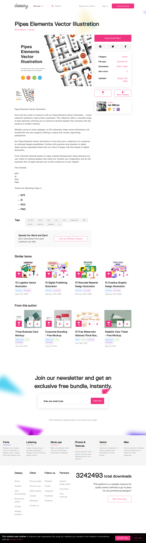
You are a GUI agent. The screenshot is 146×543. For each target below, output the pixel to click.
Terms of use (35, 486)
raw (56, 220)
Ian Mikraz (113, 105)
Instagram (49, 491)
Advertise (34, 501)
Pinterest (48, 501)
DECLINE (138, 538)
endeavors (74, 220)
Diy (60, 224)
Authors (18, 486)
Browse (40, 6)
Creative (40, 224)
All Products (20, 30)
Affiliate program (18, 513)
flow (64, 220)
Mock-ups (19, 339)
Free (27, 339)
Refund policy (35, 491)
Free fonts (63, 489)
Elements (51, 224)
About (17, 481)
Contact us (34, 506)
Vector (32, 30)
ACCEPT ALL (122, 538)
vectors (30, 220)
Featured (27, 290)
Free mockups (63, 495)
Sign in (105, 6)
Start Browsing (119, 499)
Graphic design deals (64, 482)
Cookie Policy (16, 539)
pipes (84, 220)
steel (48, 220)
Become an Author (88, 6)
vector (30, 224)
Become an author (19, 500)
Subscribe (97, 401)
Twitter (48, 486)
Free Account (123, 6)
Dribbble (48, 481)
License (33, 496)
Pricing (18, 507)
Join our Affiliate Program (71, 239)
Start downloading (20, 492)
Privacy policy (35, 481)
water (40, 220)
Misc (77, 339)
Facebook (49, 496)
